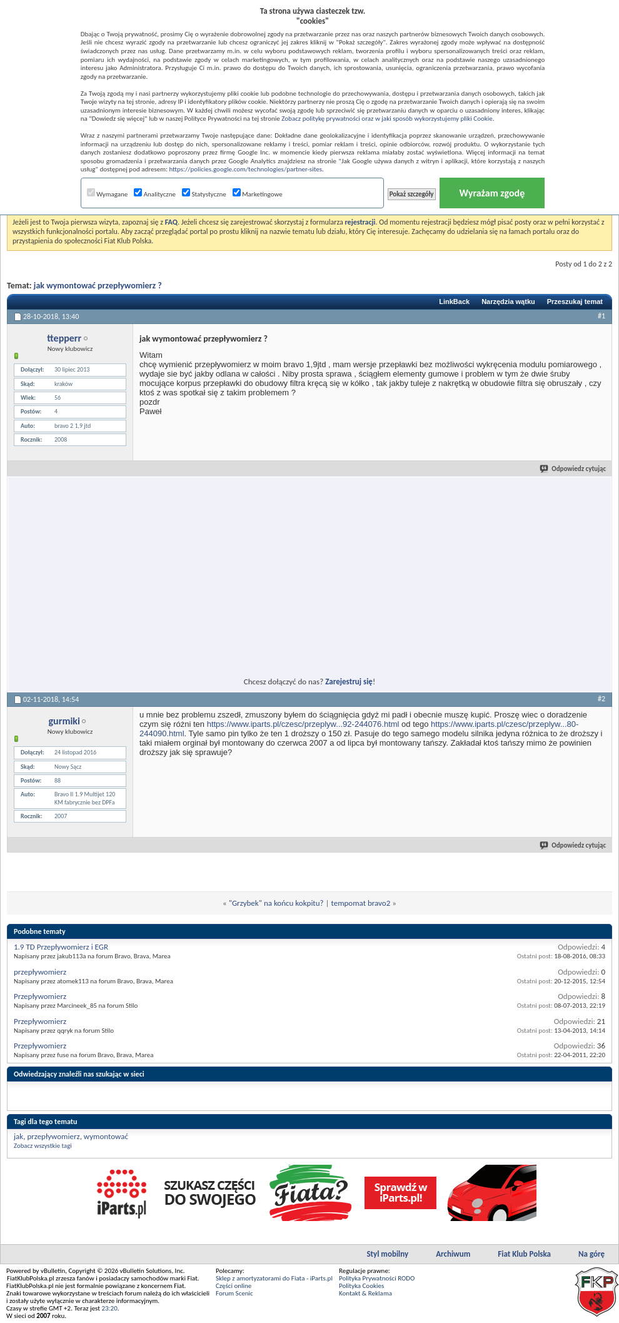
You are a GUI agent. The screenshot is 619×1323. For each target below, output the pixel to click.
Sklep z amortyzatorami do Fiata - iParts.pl (274, 1278)
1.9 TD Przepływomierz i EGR (61, 946)
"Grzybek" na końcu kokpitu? (276, 903)
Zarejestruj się (349, 681)
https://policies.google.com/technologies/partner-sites (245, 169)
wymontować (106, 1136)
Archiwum (453, 1254)
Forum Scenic (234, 1293)
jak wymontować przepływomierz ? (98, 285)
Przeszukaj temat (575, 301)
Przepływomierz (40, 996)
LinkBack (454, 301)
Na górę (591, 1254)
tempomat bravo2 (360, 903)
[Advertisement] (196, 569)
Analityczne (155, 194)
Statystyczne (204, 194)
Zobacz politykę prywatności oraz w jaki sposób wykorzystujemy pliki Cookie (386, 118)
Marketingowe (258, 194)
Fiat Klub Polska (524, 1254)
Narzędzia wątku (508, 301)
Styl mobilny (387, 1254)
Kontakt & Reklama (365, 1293)
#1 (601, 316)
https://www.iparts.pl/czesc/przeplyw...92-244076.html (303, 724)
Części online (233, 1286)
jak (18, 1136)
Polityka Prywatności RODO (377, 1278)
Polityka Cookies (361, 1286)
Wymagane (107, 194)
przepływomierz (40, 971)
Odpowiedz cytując (573, 469)
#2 (601, 698)
